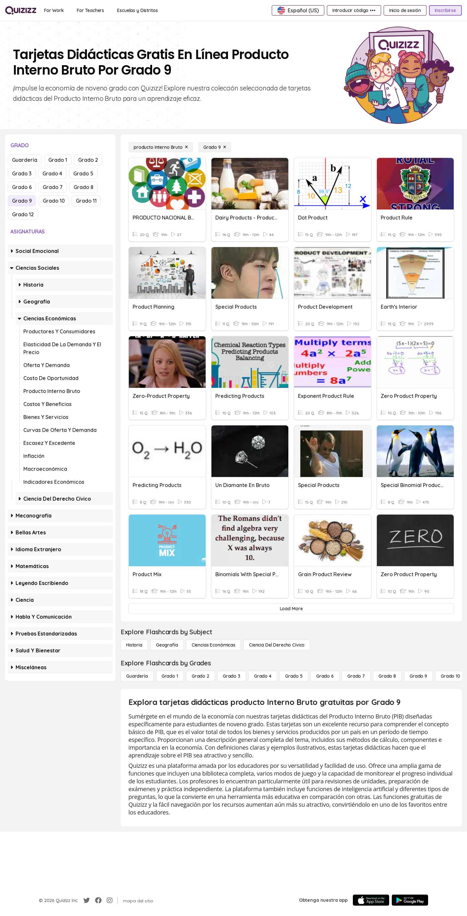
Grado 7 (53, 187)
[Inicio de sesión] (405, 10)
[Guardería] (137, 676)
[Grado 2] (200, 676)
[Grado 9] (214, 147)
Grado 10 (54, 200)
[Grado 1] (170, 676)
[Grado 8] (387, 676)
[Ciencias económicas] (213, 645)
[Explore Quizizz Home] (20, 10)
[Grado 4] (262, 676)
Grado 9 (22, 200)
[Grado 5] (294, 676)
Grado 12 (23, 214)
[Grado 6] (325, 676)
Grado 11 (86, 200)
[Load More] (291, 608)
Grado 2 (88, 160)
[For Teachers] (90, 10)
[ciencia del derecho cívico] (277, 645)
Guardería (24, 160)
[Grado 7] (356, 676)
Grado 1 (57, 160)
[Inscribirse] (445, 10)
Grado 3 (21, 173)
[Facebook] (98, 900)
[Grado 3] (231, 676)
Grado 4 (52, 173)
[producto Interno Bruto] (160, 147)
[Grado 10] (450, 676)
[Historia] (134, 645)
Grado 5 (83, 173)
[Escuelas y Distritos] (137, 10)
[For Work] (54, 10)
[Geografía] (167, 645)
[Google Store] (410, 900)
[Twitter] (86, 900)
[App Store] (371, 900)
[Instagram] (110, 900)
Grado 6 (22, 187)
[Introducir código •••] (354, 10)
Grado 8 (83, 187)
